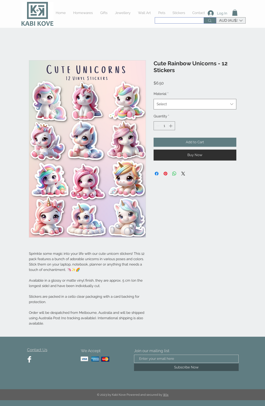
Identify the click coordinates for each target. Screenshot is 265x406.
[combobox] (195, 104)
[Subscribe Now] (186, 367)
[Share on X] (183, 173)
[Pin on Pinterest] (165, 173)
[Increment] (171, 126)
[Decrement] (157, 126)
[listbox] (231, 20)
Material (161, 94)
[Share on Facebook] (156, 173)
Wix (166, 394)
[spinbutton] (164, 126)
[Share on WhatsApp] (174, 173)
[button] (234, 12)
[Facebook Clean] (29, 359)
